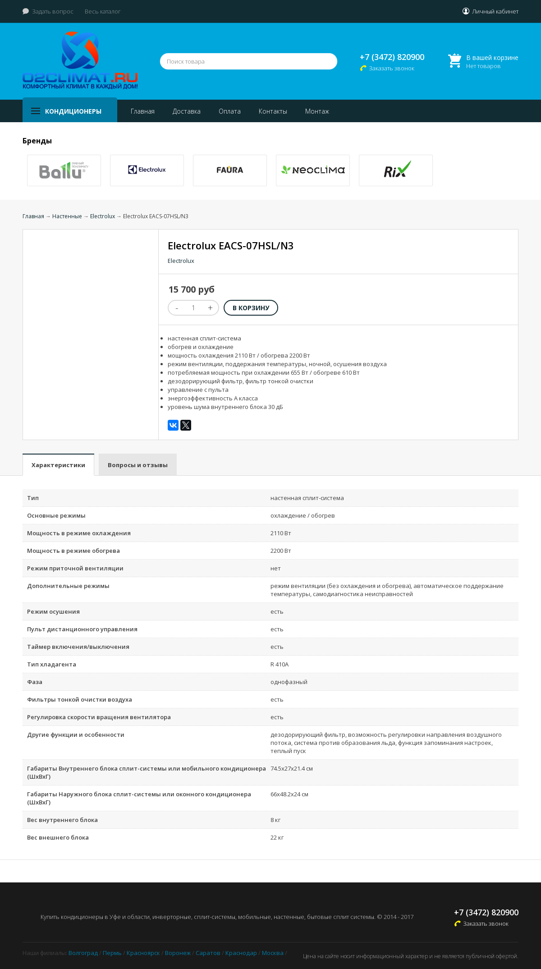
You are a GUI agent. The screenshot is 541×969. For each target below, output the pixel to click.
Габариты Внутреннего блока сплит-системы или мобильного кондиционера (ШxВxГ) (146, 772)
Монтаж (317, 111)
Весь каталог (103, 11)
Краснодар (241, 953)
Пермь (112, 953)
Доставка (187, 111)
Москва (273, 953)
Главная (143, 111)
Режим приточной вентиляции (75, 568)
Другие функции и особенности (75, 734)
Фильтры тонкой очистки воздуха (79, 699)
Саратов (208, 953)
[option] (64, 170)
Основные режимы (56, 515)
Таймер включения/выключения (78, 647)
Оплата (230, 111)
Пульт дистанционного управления (82, 629)
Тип (33, 498)
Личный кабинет (495, 11)
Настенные (67, 216)
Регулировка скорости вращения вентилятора (99, 717)
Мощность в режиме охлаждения (79, 533)
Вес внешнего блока (58, 837)
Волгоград (83, 953)
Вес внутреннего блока (62, 820)
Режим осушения (53, 611)
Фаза (34, 682)
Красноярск (143, 953)
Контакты (273, 111)
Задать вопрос (52, 11)
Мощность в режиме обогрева (73, 550)
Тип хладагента (51, 664)
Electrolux (102, 216)
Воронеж (178, 953)
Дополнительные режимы (68, 586)
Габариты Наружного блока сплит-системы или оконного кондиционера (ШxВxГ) (139, 798)
